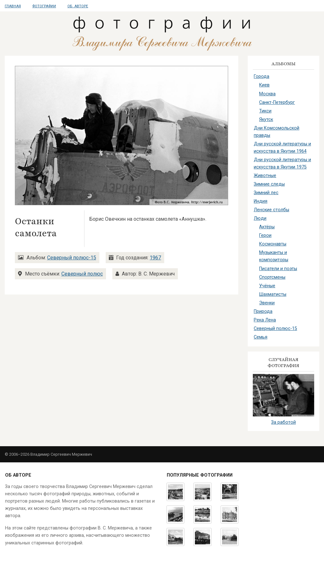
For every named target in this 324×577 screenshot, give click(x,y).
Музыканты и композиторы (273, 256)
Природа (263, 311)
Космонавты (272, 244)
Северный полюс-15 (71, 258)
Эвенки (267, 303)
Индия (260, 201)
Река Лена (265, 320)
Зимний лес (266, 192)
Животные (265, 175)
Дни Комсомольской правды (276, 131)
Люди (260, 218)
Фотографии (44, 6)
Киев (264, 85)
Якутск (266, 119)
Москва (267, 94)
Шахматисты (272, 294)
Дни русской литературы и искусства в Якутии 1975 (282, 163)
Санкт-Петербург (277, 102)
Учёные (267, 285)
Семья (260, 337)
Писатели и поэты (278, 268)
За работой (283, 422)
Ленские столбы (271, 209)
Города (261, 76)
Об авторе (77, 6)
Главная (13, 6)
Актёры (267, 227)
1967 (155, 258)
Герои (265, 235)
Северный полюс (82, 274)
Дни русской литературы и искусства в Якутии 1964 (282, 147)
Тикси (265, 111)
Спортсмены (272, 277)
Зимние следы (269, 184)
